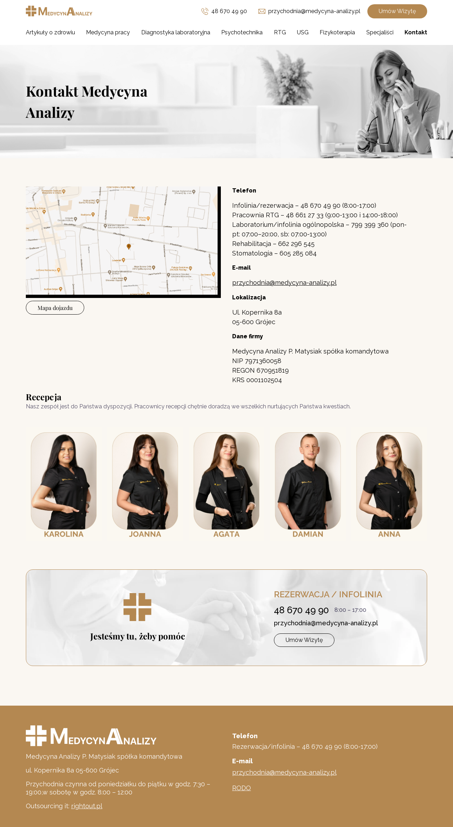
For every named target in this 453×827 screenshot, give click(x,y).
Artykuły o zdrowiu (50, 32)
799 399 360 (370, 224)
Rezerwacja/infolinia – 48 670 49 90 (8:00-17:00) (305, 746)
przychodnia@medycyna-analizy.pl (326, 623)
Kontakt (416, 32)
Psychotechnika (242, 32)
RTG (280, 32)
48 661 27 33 (305, 215)
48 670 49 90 (229, 11)
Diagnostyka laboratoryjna (175, 32)
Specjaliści (380, 32)
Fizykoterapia (337, 32)
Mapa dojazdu (55, 307)
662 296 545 (296, 243)
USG (303, 32)
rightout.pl (86, 806)
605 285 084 (298, 253)
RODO (241, 788)
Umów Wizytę (397, 11)
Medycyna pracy (108, 32)
